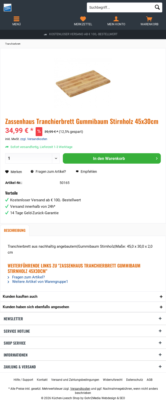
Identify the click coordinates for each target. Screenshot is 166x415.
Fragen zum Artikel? (48, 172)
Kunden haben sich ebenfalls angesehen (36, 307)
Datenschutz (134, 380)
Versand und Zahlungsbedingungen (75, 380)
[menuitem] (149, 21)
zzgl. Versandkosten (33, 139)
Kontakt (42, 380)
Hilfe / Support (23, 380)
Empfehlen (86, 172)
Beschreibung (14, 230)
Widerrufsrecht (112, 380)
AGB (149, 380)
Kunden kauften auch (20, 296)
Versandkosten (80, 388)
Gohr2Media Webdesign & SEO (104, 398)
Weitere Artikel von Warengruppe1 (38, 281)
